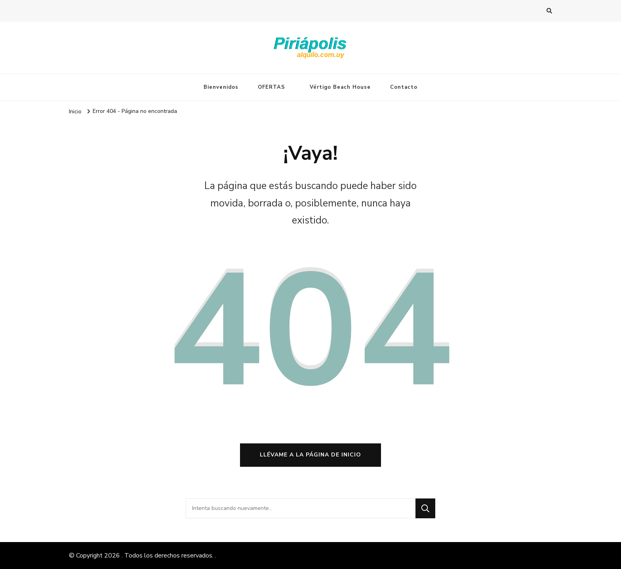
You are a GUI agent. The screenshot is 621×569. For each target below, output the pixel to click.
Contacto (403, 87)
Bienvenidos (221, 87)
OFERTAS (271, 87)
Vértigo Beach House (340, 87)
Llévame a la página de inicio (310, 454)
